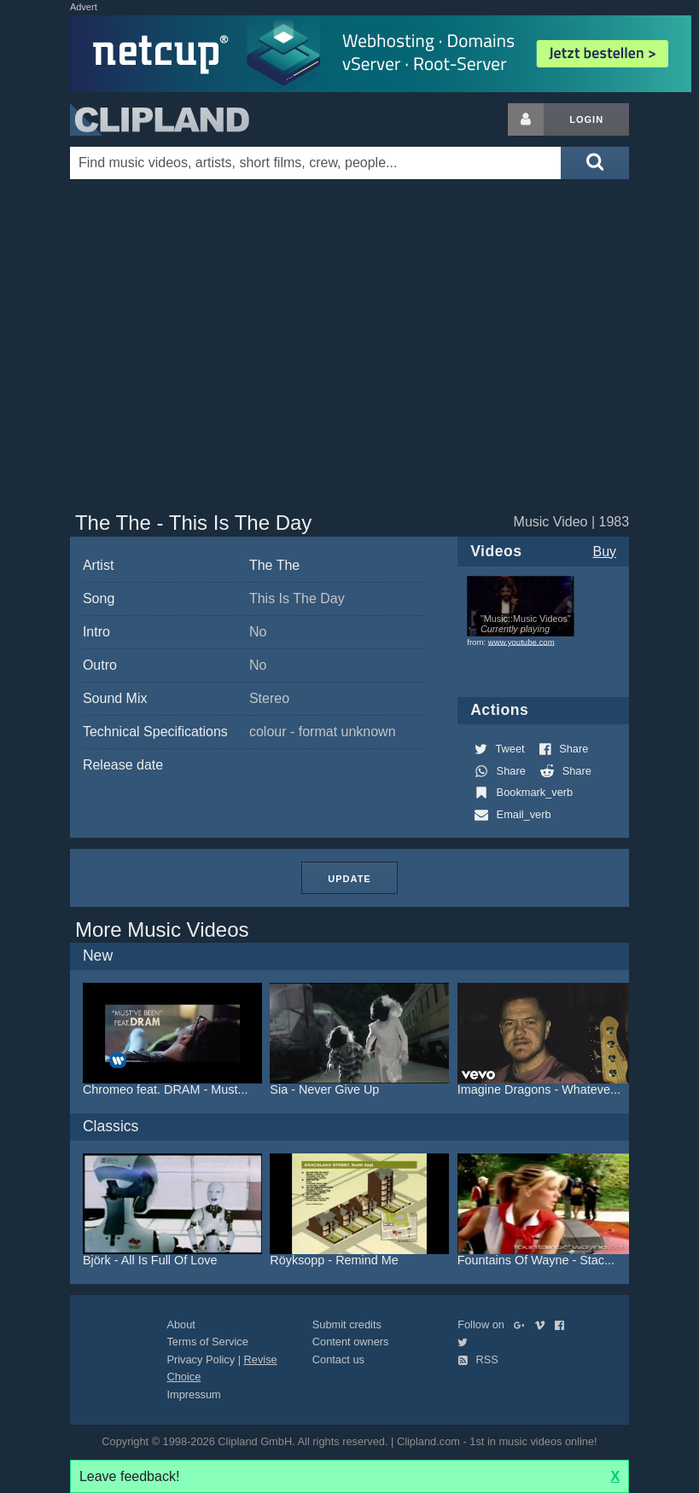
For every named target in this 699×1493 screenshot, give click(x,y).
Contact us (338, 1359)
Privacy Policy (200, 1359)
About (180, 1324)
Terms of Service (207, 1341)
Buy (605, 551)
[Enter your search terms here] (315, 163)
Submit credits (347, 1324)
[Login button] (526, 119)
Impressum (193, 1394)
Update (349, 879)
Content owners (350, 1341)
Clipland (159, 119)
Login (586, 119)
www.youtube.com (521, 642)
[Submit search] (595, 163)
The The (274, 565)
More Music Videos (162, 929)
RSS (477, 1359)
